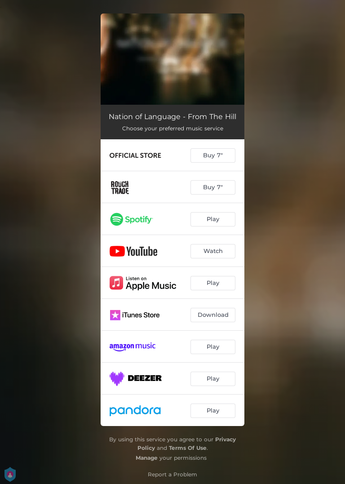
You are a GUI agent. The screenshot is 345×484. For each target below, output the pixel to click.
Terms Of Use (188, 447)
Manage (147, 457)
